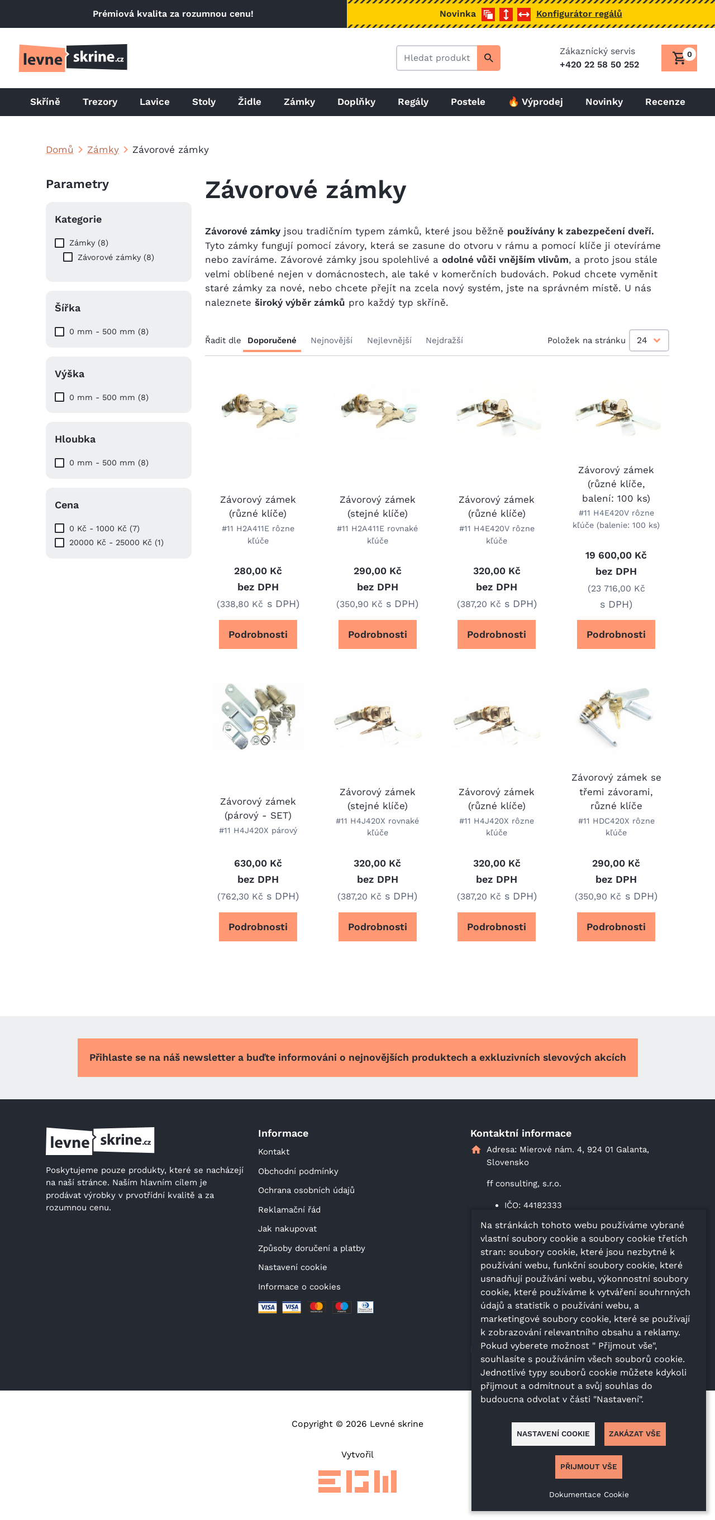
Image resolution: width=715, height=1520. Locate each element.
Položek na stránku (586, 340)
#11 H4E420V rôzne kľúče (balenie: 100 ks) (616, 519)
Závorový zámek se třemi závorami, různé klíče (616, 791)
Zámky (299, 101)
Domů (60, 149)
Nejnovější (331, 340)
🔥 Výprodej (535, 101)
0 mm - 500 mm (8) (109, 331)
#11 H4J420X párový (258, 830)
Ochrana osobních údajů (306, 1190)
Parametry (77, 184)
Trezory (100, 101)
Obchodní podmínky (298, 1171)
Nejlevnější (389, 340)
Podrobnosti (258, 634)
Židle (249, 101)
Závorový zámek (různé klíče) (258, 507)
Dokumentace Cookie (589, 1494)
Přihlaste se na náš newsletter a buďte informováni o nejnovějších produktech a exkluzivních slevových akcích (357, 1057)
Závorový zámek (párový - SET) (258, 808)
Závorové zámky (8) (116, 257)
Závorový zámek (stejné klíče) (378, 507)
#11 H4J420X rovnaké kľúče (377, 827)
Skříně (45, 101)
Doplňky (356, 101)
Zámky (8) (88, 242)
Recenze (665, 101)
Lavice (155, 101)
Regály (413, 101)
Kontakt (273, 1152)
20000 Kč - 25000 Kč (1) (116, 542)
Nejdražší (444, 340)
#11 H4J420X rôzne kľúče (496, 827)
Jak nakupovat (287, 1229)
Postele (468, 101)
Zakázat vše (635, 1433)
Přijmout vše (588, 1466)
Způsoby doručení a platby (311, 1248)
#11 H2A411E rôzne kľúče (258, 534)
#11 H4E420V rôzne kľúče (497, 534)
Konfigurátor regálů (579, 13)
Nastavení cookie (292, 1267)
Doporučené (272, 340)
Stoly (204, 101)
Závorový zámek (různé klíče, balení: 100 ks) (616, 484)
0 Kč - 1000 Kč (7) (104, 528)
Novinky (604, 101)
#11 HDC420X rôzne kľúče (616, 827)
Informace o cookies (299, 1287)
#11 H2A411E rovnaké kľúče (377, 534)
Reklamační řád (289, 1210)
